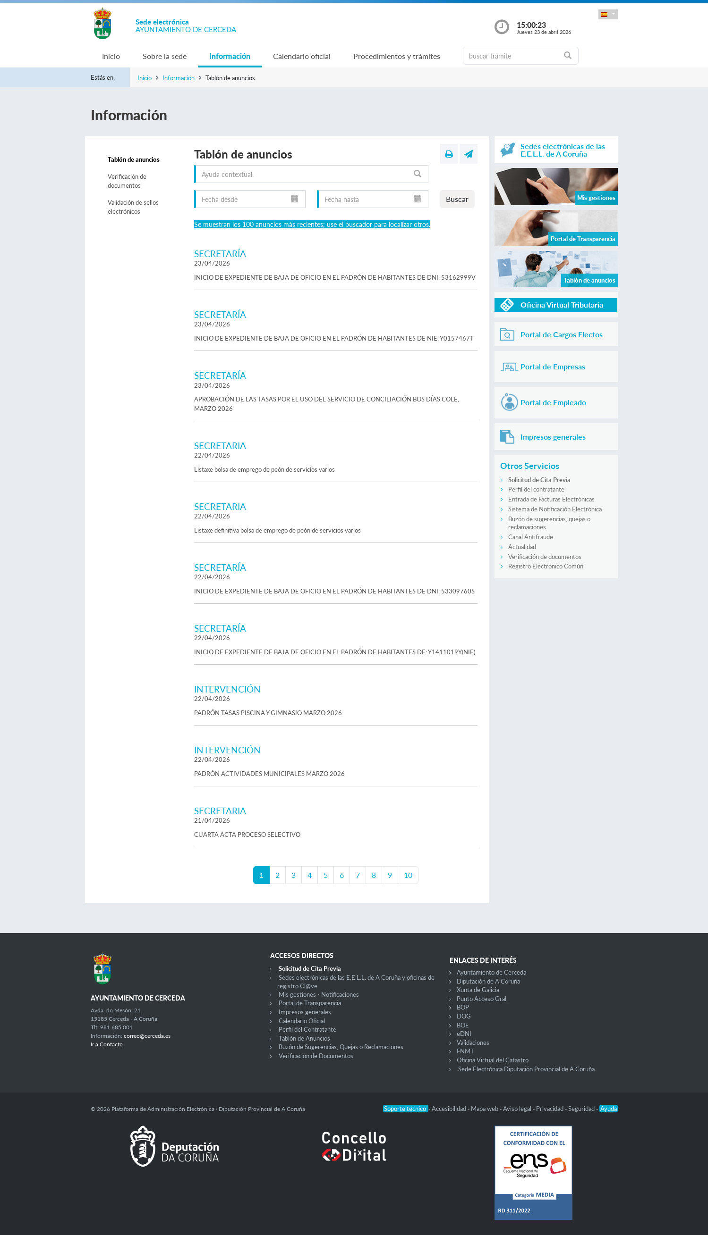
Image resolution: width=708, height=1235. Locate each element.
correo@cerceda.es (147, 1035)
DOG (464, 1016)
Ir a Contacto (107, 1044)
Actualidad (522, 547)
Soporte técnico (405, 1108)
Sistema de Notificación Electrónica (555, 509)
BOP (463, 1007)
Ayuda (608, 1108)
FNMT (465, 1051)
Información (229, 55)
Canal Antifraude (530, 537)
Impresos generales (305, 1012)
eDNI (464, 1033)
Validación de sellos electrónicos (133, 207)
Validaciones (473, 1042)
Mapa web (485, 1108)
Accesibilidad (450, 1108)
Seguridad (582, 1108)
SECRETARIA (220, 445)
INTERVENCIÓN (227, 689)
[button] (607, 14)
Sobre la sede (165, 55)
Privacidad (550, 1108)
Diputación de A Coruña (488, 981)
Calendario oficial (302, 55)
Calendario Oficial (302, 1021)
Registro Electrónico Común (545, 566)
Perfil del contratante (536, 489)
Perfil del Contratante (307, 1029)
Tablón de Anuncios (304, 1038)
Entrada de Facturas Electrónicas (551, 499)
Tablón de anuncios (134, 159)
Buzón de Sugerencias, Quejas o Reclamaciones (341, 1047)
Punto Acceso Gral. (482, 998)
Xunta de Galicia (478, 989)
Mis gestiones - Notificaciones (319, 994)
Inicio (111, 55)
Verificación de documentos (127, 181)
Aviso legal (518, 1108)
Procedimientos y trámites (396, 55)
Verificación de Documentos (316, 1056)
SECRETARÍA (220, 253)
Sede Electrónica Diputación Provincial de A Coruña (526, 1069)
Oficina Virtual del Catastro (493, 1060)
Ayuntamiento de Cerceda (491, 972)
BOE (463, 1025)
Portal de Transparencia (310, 1003)
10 (408, 874)
